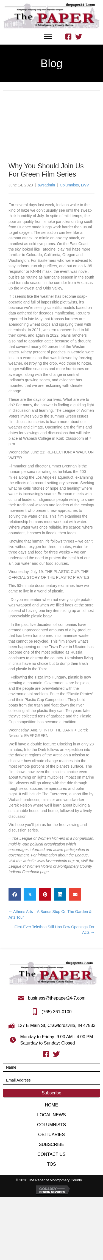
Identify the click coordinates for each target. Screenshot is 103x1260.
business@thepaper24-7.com (56, 998)
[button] (51, 1093)
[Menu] (48, 36)
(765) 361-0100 (56, 1011)
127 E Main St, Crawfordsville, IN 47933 (57, 1025)
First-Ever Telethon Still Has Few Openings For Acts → (54, 930)
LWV (85, 185)
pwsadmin (46, 185)
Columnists (69, 185)
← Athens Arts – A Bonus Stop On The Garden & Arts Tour (50, 914)
